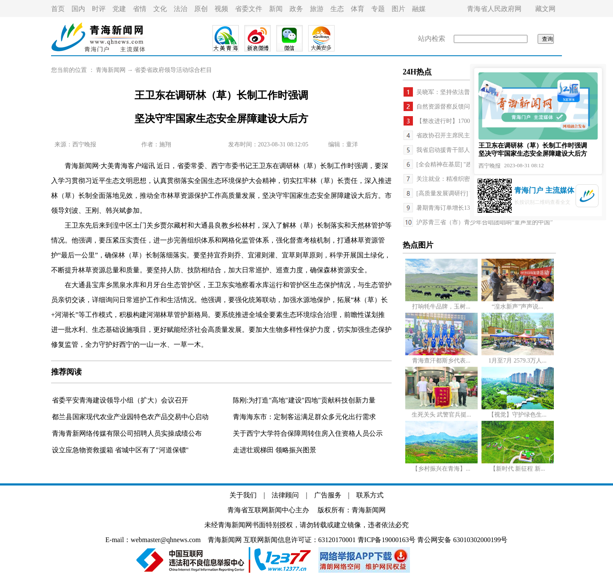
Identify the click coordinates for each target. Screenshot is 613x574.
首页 (58, 8)
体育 (357, 8)
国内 (78, 8)
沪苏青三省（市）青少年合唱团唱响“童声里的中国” (484, 222)
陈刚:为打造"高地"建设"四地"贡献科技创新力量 (304, 400)
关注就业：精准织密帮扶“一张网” (460, 179)
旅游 (317, 8)
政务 (296, 8)
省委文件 (248, 8)
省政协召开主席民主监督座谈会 (458, 135)
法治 (180, 8)
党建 (119, 8)
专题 (378, 8)
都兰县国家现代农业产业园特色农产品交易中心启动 (130, 416)
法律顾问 (285, 495)
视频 (221, 8)
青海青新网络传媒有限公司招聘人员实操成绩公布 (127, 433)
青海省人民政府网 (494, 8)
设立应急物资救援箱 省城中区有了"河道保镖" (120, 450)
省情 (139, 8)
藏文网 (545, 8)
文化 (160, 8)
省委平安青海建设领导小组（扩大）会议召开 (120, 400)
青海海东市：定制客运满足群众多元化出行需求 (304, 416)
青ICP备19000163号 (387, 539)
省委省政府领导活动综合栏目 (173, 70)
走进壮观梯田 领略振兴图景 (274, 450)
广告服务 (327, 495)
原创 (201, 8)
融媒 (419, 8)
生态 (337, 8)
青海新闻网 (111, 70)
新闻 (276, 8)
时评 (99, 8)
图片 (398, 8)
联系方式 (370, 495)
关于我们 (243, 495)
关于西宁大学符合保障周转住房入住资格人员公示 (308, 433)
